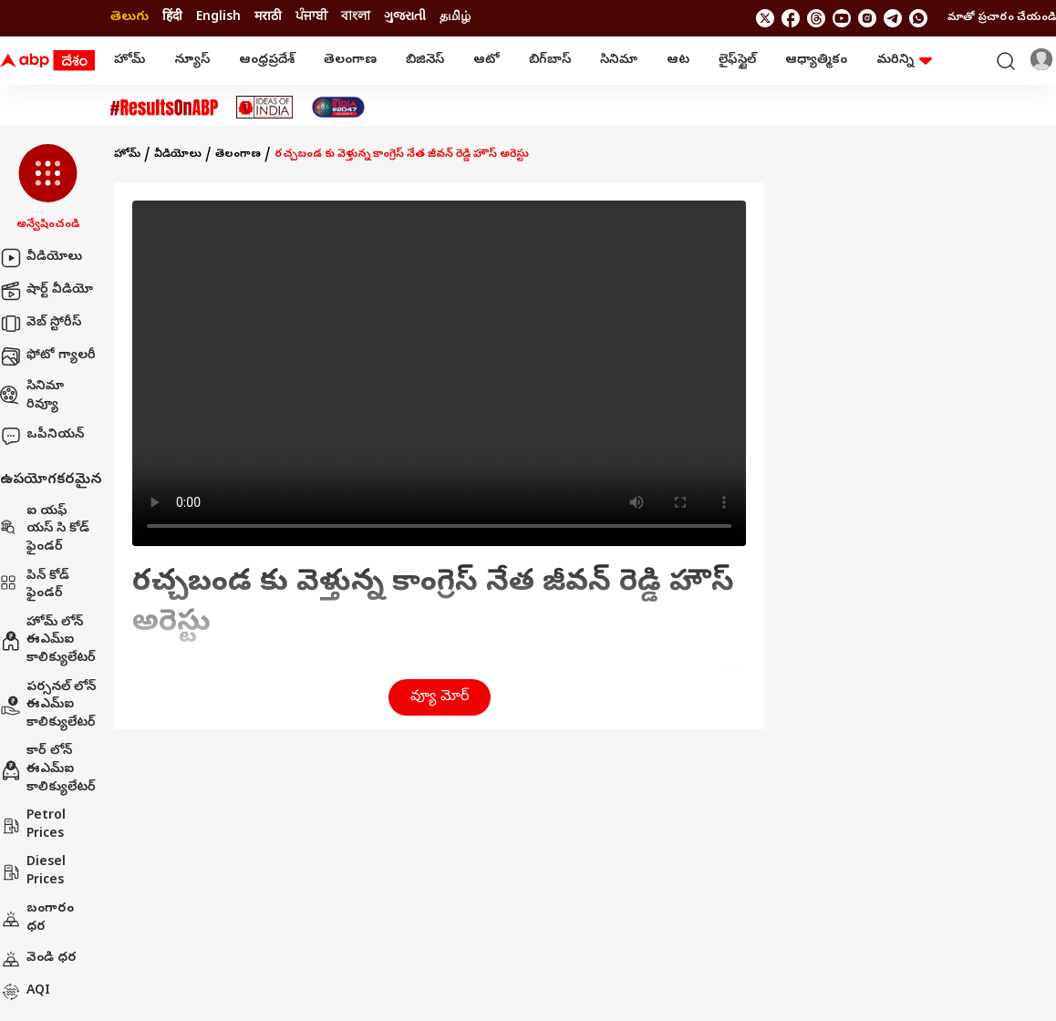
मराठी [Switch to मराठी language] (268, 17)
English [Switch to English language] (218, 17)
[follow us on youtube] (842, 18)
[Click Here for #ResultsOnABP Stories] (164, 107)
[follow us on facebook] (791, 18)
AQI (25, 992)
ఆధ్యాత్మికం (816, 60)
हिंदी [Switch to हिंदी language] (172, 17)
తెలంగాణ (350, 60)
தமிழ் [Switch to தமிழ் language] (455, 17)
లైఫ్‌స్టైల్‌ (737, 60)
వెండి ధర (38, 959)
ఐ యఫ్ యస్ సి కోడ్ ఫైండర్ (44, 529)
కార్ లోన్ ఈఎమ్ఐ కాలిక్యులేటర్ (48, 769)
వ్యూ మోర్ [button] (439, 697)
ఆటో (486, 60)
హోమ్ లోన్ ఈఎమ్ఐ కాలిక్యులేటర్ (48, 640)
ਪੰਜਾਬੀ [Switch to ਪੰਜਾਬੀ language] (311, 17)
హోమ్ (129, 60)
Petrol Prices (33, 825)
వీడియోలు (41, 258)
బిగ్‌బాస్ (550, 60)
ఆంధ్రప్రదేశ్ (267, 60)
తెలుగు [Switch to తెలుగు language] (129, 17)
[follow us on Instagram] (867, 18)
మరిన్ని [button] (904, 60)
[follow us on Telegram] (893, 18)
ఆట (678, 60)
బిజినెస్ (425, 60)
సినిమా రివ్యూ (32, 396)
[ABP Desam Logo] (47, 61)
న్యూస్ (192, 60)
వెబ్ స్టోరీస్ (40, 324)
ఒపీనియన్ (42, 436)
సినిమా (618, 60)
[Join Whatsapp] (918, 18)
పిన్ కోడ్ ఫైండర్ (34, 585)
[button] (48, 188)
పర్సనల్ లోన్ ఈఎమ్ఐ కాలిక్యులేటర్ (48, 705)
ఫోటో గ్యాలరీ (48, 356)
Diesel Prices (33, 872)
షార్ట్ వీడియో (46, 291)
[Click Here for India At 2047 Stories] (338, 107)
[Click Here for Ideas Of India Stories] (265, 107)
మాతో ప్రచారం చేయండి (1001, 18)
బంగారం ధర (37, 918)
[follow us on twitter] (765, 18)
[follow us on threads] (816, 18)
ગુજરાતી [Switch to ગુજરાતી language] (405, 17)
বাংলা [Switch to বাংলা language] (355, 17)
